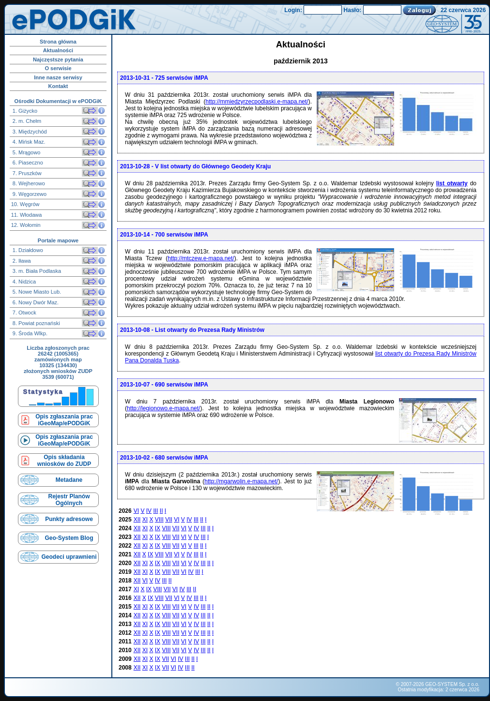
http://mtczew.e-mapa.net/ (201, 258)
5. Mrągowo (26, 152)
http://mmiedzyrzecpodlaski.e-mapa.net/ (257, 101)
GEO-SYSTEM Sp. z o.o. (452, 684)
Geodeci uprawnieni (68, 556)
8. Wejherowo (28, 183)
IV (149, 510)
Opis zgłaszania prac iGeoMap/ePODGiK (64, 420)
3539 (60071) (58, 377)
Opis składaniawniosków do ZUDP (64, 460)
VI (136, 510)
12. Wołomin (26, 225)
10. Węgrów (25, 204)
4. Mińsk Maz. (28, 142)
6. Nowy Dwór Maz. (35, 302)
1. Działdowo (27, 250)
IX (157, 528)
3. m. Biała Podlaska (36, 271)
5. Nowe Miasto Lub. (36, 292)
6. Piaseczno (27, 162)
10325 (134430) (58, 365)
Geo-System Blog (69, 538)
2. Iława (21, 261)
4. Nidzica (23, 281)
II (161, 510)
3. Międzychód (29, 131)
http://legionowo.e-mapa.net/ (163, 408)
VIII (159, 519)
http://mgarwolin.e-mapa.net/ (241, 481)
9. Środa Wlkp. (29, 333)
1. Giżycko (24, 111)
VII (168, 519)
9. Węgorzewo (28, 194)
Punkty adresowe (69, 519)
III (155, 510)
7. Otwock (23, 312)
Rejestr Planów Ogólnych (69, 500)
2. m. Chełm (26, 121)
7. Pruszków (26, 173)
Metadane (69, 480)
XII (137, 519)
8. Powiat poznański (35, 323)
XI (145, 519)
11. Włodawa (26, 215)
